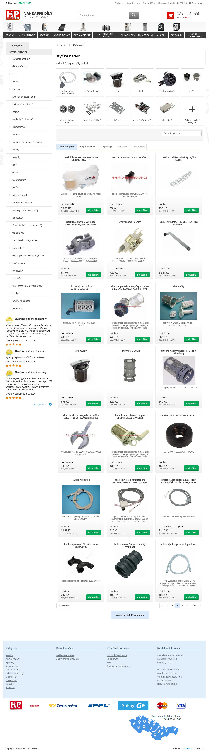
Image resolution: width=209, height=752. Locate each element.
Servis (146, 3)
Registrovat (196, 3)
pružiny (16, 187)
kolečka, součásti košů (23, 96)
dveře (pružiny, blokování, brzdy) (28, 255)
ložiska (15, 112)
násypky (16, 157)
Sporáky (10, 662)
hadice (15, 81)
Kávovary (10, 687)
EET (109, 662)
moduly (16, 134)
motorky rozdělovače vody (25, 210)
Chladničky (11, 677)
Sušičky (10, 684)
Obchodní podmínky (117, 655)
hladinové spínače (21, 301)
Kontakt (171, 3)
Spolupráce (112, 659)
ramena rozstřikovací (22, 202)
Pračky (9, 655)
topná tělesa (18, 233)
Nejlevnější (107, 146)
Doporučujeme (66, 146)
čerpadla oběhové (21, 59)
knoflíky (16, 89)
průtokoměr (18, 308)
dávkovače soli (19, 66)
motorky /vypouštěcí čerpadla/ (27, 142)
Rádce (153, 3)
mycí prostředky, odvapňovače (27, 286)
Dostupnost (138, 146)
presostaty (17, 270)
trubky (15, 293)
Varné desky (12, 666)
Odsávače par (13, 669)
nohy (14, 164)
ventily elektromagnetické (24, 240)
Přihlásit (182, 3)
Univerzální (11, 680)
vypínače (16, 278)
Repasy (162, 3)
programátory (19, 180)
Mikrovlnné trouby (15, 673)
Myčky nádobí (13, 659)
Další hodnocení (42, 404)
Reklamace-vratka (65, 655)
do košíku (93, 210)
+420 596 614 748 (168, 669)
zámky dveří (18, 248)
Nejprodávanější (88, 146)
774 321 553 (25, 3)
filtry (14, 74)
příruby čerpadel (20, 195)
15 (195, 606)
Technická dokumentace (119, 666)
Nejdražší (122, 146)
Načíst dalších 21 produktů (130, 615)
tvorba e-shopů (189, 749)
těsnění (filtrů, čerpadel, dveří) (27, 225)
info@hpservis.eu (169, 677)
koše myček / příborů (22, 104)
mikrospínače (19, 127)
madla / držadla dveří (22, 119)
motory (15, 149)
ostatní (15, 172)
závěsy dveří (18, 263)
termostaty (17, 217)
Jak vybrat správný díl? (67, 659)
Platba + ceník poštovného (128, 3)
